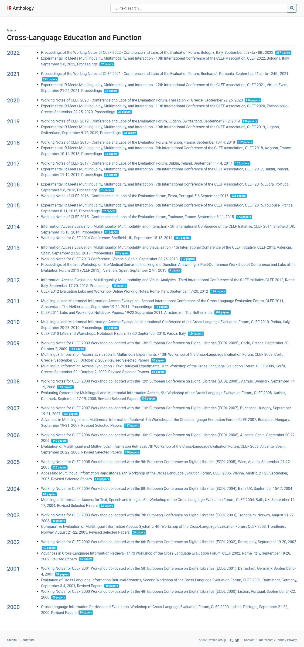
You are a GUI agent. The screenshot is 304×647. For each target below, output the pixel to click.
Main (10, 30)
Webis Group (217, 640)
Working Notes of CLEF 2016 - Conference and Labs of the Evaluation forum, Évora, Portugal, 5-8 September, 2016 (135, 195)
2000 (13, 607)
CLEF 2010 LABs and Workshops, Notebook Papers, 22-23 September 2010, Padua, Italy (113, 333)
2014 (13, 227)
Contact (249, 640)
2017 (13, 163)
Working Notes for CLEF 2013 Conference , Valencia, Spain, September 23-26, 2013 (109, 259)
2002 (13, 542)
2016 (13, 184)
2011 (13, 301)
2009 (13, 343)
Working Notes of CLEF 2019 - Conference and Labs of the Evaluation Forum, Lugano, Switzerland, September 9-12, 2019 (140, 121)
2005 (13, 462)
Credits (12, 640)
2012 (13, 280)
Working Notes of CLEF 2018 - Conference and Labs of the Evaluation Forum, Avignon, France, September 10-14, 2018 (138, 142)
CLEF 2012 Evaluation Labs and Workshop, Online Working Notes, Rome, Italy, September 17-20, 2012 (124, 291)
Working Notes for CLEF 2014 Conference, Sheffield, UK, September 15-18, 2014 (106, 238)
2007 (13, 408)
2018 (13, 142)
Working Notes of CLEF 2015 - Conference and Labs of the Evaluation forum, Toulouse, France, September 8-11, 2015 (137, 217)
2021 (13, 74)
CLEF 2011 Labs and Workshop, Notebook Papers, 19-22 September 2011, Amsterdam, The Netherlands (126, 312)
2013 (13, 247)
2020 (13, 100)
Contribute (27, 640)
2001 (13, 569)
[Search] (198, 8)
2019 (13, 121)
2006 (13, 435)
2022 (13, 53)
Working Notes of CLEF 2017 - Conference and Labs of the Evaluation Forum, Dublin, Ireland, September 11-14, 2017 (136, 163)
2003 (13, 515)
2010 (13, 322)
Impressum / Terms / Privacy (277, 640)
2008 (13, 381)
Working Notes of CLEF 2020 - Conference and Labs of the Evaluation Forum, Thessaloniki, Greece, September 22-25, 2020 (142, 100)
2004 (13, 489)
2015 (13, 205)
